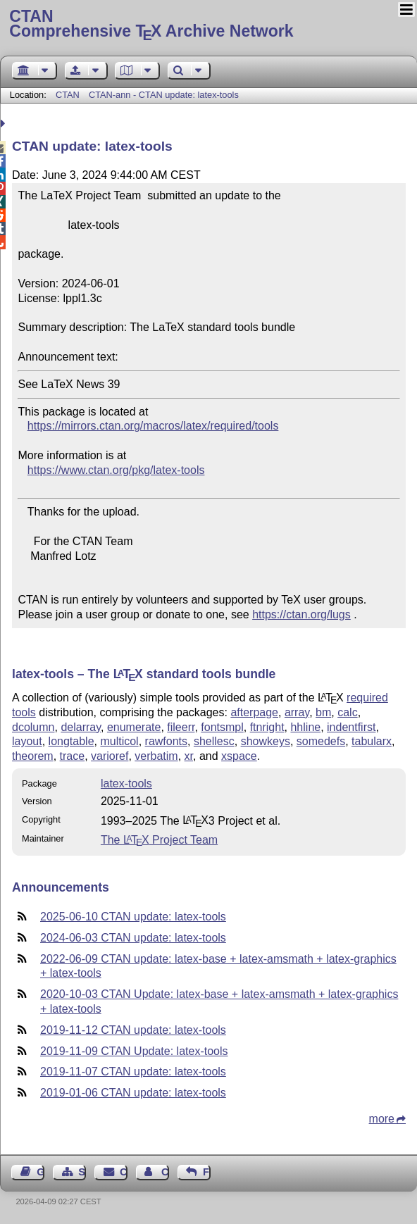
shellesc (214, 741)
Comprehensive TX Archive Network (208, 24)
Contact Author (165, 1172)
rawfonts (166, 741)
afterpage (254, 712)
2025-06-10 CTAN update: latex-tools (133, 917)
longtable (71, 741)
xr (189, 756)
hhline (305, 727)
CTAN (68, 94)
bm (323, 712)
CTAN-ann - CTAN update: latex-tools (164, 94)
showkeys (265, 741)
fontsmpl (222, 727)
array (297, 712)
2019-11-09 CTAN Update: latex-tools (134, 1051)
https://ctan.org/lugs (301, 614)
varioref (109, 756)
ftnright (267, 727)
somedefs (321, 741)
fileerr (180, 727)
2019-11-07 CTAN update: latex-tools (133, 1072)
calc (347, 712)
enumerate (134, 727)
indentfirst (351, 727)
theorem (33, 756)
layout (27, 741)
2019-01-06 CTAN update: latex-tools (133, 1093)
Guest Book (40, 1172)
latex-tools (126, 783)
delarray (81, 727)
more (381, 1119)
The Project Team (159, 840)
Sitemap (82, 1172)
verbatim (156, 756)
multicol (119, 741)
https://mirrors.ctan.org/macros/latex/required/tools (153, 426)
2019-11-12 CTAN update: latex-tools (133, 1030)
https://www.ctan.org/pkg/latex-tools (116, 470)
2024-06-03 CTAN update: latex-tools (133, 938)
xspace (239, 756)
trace (72, 756)
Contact (123, 1172)
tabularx (371, 741)
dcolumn (33, 727)
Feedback (207, 1172)
